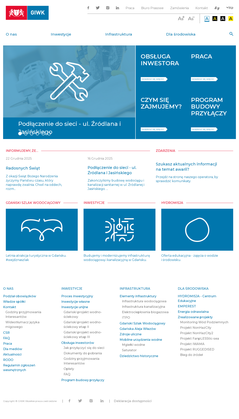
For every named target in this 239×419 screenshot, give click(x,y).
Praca (130, 8)
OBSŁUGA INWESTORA (160, 60)
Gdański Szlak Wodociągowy (33, 203)
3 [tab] (31, 133)
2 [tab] (26, 133)
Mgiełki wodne (133, 345)
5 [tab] (43, 133)
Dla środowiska (181, 34)
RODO (8, 360)
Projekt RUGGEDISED (197, 349)
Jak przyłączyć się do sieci (84, 348)
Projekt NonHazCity (195, 327)
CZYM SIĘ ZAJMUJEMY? (161, 103)
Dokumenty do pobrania (83, 353)
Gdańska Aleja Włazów (138, 329)
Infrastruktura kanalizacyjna (143, 307)
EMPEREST (187, 306)
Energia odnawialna (193, 312)
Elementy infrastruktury (138, 296)
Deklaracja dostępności (133, 401)
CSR (6, 333)
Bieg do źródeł (191, 355)
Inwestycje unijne (74, 307)
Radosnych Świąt (23, 168)
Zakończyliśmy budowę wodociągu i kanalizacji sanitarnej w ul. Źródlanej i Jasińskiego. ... (116, 185)
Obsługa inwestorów (77, 343)
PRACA (201, 56)
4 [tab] (37, 133)
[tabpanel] (69, 92)
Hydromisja (172, 203)
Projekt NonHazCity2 (196, 333)
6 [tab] (49, 133)
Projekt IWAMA (192, 344)
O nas (11, 34)
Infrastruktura (118, 34)
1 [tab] (20, 133)
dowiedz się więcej (153, 79)
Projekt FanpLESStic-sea (199, 338)
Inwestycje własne (75, 301)
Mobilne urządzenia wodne (141, 340)
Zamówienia (179, 8)
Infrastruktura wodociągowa (144, 301)
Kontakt (201, 8)
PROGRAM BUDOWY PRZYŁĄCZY (209, 106)
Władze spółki (14, 301)
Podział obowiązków (19, 296)
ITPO (126, 317)
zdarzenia (165, 151)
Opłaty (69, 369)
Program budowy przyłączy (82, 380)
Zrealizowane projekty (195, 317)
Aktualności (12, 354)
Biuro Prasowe (152, 8)
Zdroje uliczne (131, 334)
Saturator (129, 350)
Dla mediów (12, 349)
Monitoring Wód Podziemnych (204, 322)
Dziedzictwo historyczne (139, 356)
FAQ (6, 338)
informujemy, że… (22, 151)
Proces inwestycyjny (77, 296)
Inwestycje (61, 34)
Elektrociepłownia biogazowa (145, 312)
